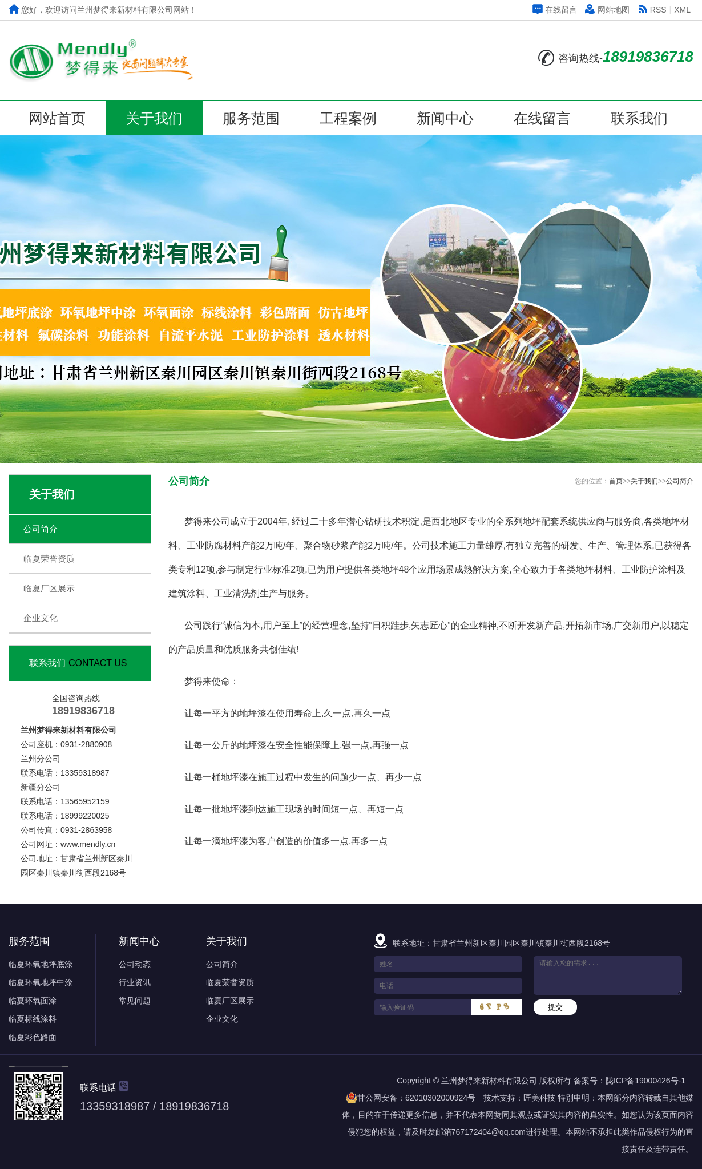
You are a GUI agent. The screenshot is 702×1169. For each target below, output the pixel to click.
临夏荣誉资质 (49, 558)
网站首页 (57, 118)
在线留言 (554, 9)
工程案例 (348, 118)
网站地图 (607, 9)
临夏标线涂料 (33, 1018)
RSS (652, 9)
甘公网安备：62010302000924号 (410, 1097)
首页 (616, 481)
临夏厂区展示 (49, 588)
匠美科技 (539, 1097)
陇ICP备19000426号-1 (645, 1080)
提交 (555, 1007)
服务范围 (251, 118)
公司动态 (135, 964)
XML (682, 9)
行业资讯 (135, 982)
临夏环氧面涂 (33, 1000)
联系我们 (639, 118)
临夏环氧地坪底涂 (40, 964)
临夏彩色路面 (33, 1037)
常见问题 (135, 1000)
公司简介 (40, 529)
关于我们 (154, 118)
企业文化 (40, 618)
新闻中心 (445, 118)
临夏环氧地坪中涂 (40, 982)
